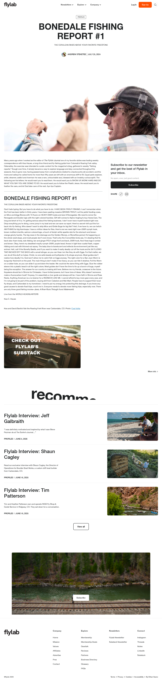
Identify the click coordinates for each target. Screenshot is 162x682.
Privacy (120, 677)
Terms (113, 677)
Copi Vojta (75, 308)
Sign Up (145, 5)
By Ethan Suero (152, 677)
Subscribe (133, 185)
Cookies (129, 677)
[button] (67, 5)
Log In (134, 5)
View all (81, 526)
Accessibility (139, 677)
